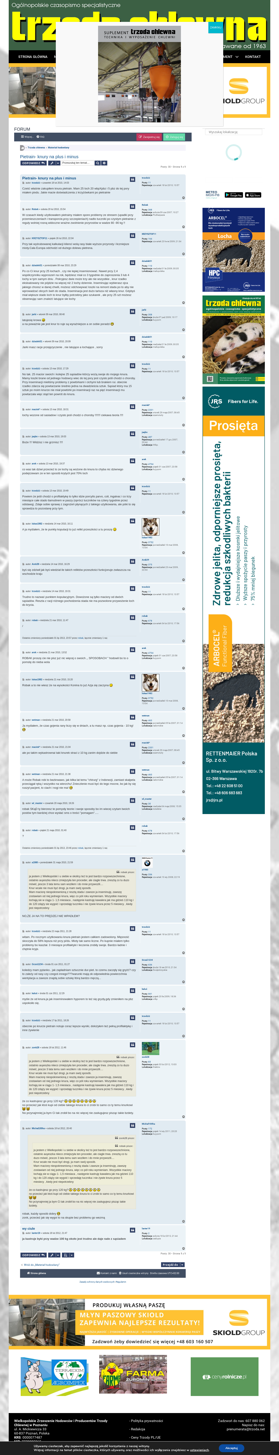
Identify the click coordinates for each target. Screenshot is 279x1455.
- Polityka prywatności (146, 1421)
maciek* (146, 405)
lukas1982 (147, 537)
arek (144, 459)
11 (149, 182)
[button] (233, 250)
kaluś (144, 989)
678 (150, 621)
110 (150, 266)
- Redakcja (137, 1429)
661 (150, 994)
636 (150, 965)
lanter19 (146, 1228)
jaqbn (145, 432)
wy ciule (28, 1228)
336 (150, 874)
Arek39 (145, 560)
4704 (150, 464)
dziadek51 (147, 261)
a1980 (145, 869)
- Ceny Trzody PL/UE (145, 1437)
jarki (144, 310)
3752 (150, 542)
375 (150, 564)
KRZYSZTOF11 (149, 234)
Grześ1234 (147, 960)
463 (150, 720)
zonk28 (145, 1057)
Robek (145, 205)
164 (150, 239)
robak (145, 616)
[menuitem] (40, 137)
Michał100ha (148, 1124)
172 (150, 1128)
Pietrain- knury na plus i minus (49, 156)
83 (149, 1062)
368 (150, 209)
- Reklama (137, 1446)
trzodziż (146, 178)
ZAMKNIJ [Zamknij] (215, 27)
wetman (146, 715)
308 (150, 314)
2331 (150, 410)
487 (150, 437)
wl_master (147, 799)
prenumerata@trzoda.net (246, 1429)
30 (149, 803)
